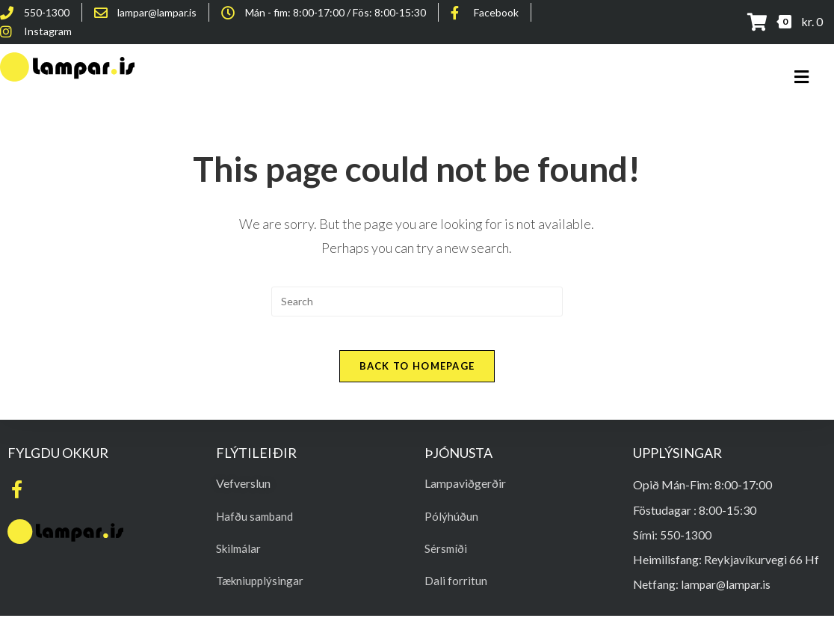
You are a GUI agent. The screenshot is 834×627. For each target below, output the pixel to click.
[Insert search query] (417, 301)
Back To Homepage (417, 377)
